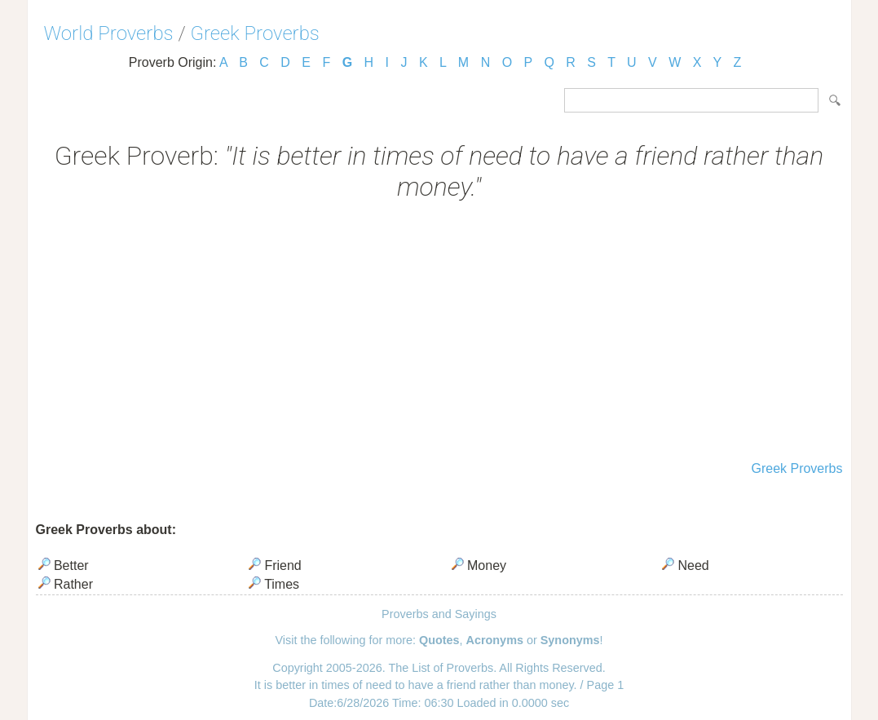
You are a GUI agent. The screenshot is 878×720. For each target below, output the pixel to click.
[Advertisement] (439, 333)
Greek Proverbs (255, 33)
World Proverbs (109, 33)
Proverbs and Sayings (439, 614)
